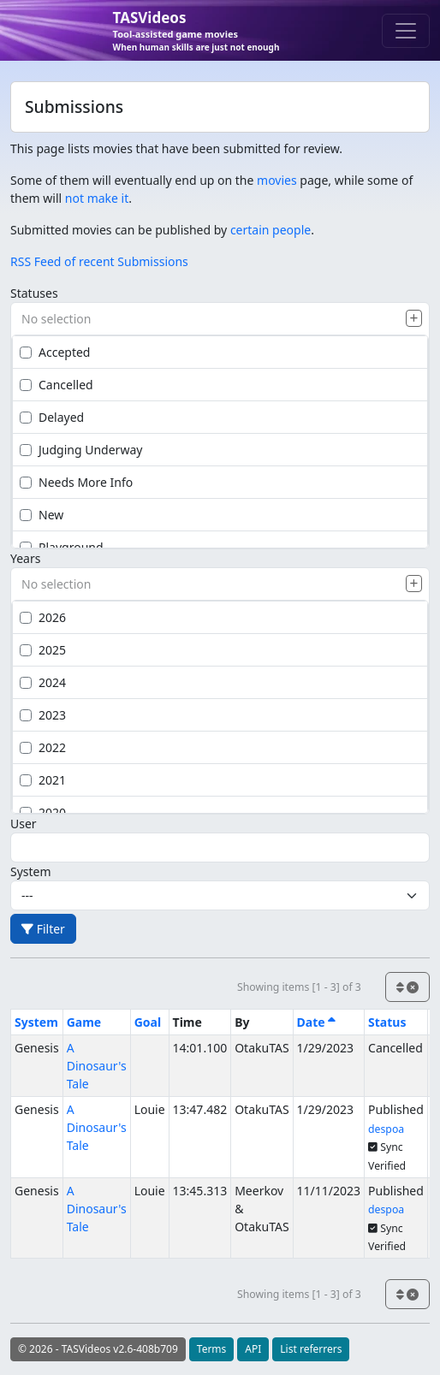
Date (316, 1022)
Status (387, 1022)
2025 (43, 650)
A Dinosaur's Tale (97, 1066)
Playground (62, 547)
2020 (43, 812)
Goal (147, 1022)
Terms (212, 1349)
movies (277, 180)
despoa (386, 1129)
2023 (43, 715)
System (30, 871)
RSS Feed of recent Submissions (99, 261)
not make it (96, 198)
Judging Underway (81, 450)
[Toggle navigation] (406, 31)
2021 (43, 780)
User (23, 823)
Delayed (52, 417)
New (41, 515)
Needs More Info (76, 482)
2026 (43, 617)
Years (25, 558)
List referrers (311, 1349)
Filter (43, 929)
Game (84, 1022)
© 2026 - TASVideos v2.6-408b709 (98, 1349)
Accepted (55, 352)
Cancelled (56, 384)
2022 (43, 747)
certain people (270, 230)
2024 (43, 682)
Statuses (34, 293)
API (253, 1349)
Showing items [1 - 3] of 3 (299, 987)
